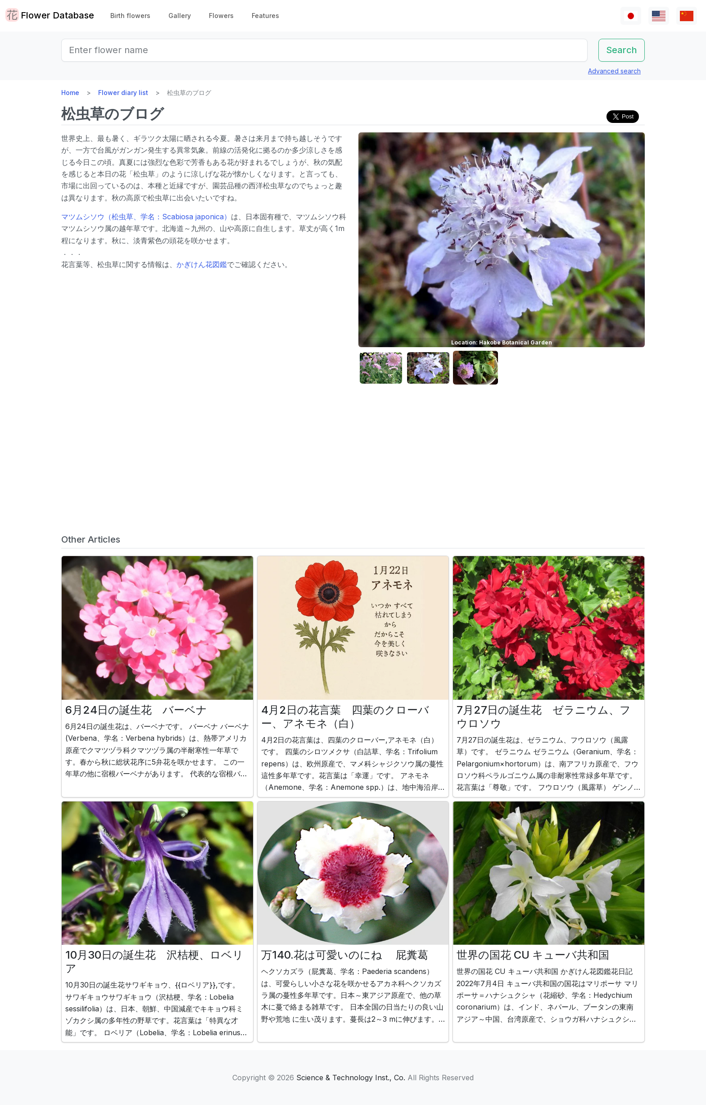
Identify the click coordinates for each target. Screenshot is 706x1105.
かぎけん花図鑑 (201, 264)
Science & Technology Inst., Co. (350, 1077)
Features (265, 15)
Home (70, 92)
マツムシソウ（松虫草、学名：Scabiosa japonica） (146, 216)
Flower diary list (123, 92)
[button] (380, 368)
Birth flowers (130, 15)
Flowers (221, 15)
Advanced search (614, 71)
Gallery (179, 15)
